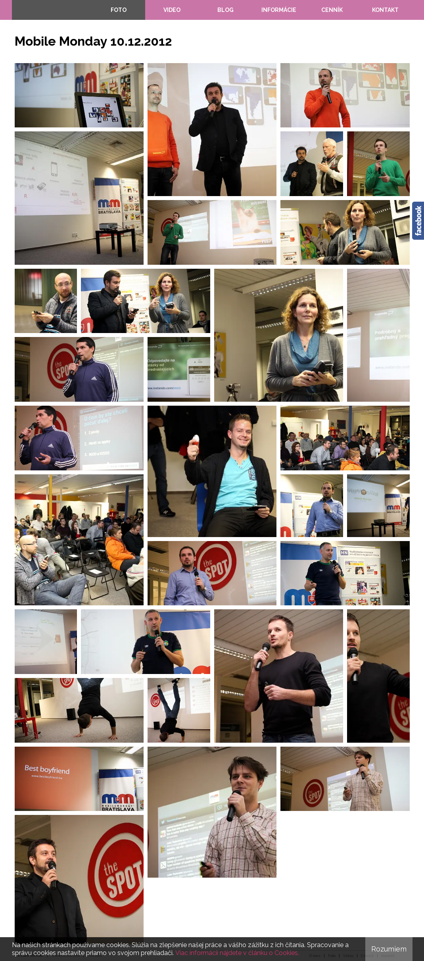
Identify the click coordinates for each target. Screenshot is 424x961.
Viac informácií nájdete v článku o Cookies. (237, 953)
